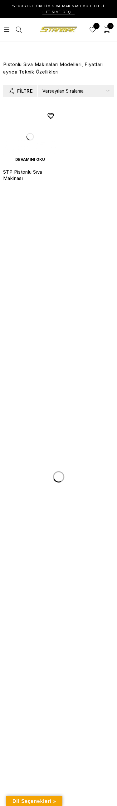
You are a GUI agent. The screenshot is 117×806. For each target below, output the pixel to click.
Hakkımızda (21, 586)
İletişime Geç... (58, 12)
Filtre (25, 91)
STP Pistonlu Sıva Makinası (22, 175)
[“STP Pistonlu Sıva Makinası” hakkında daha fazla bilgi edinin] (30, 159)
